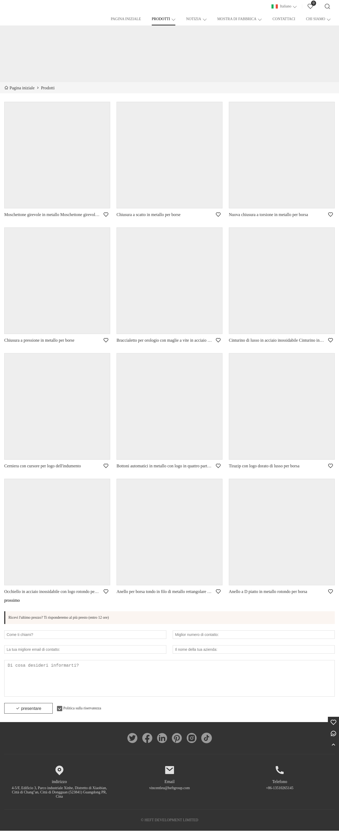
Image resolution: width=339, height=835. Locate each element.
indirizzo (59, 786)
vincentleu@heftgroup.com (169, 792)
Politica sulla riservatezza (82, 712)
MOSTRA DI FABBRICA (236, 19)
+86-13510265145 (279, 792)
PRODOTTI (161, 19)
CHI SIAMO (315, 19)
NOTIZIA (193, 19)
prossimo (12, 600)
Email (169, 786)
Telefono (279, 786)
